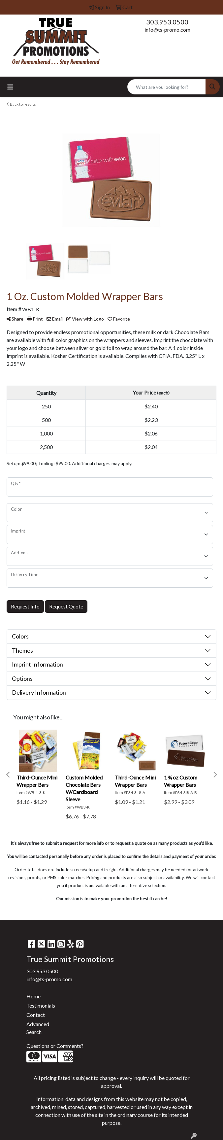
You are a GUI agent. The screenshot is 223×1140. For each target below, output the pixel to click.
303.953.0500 (167, 22)
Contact (35, 1015)
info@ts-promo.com (167, 29)
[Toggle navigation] (10, 87)
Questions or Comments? (54, 1046)
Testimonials (40, 1005)
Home (33, 996)
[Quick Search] (166, 86)
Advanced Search (37, 1028)
